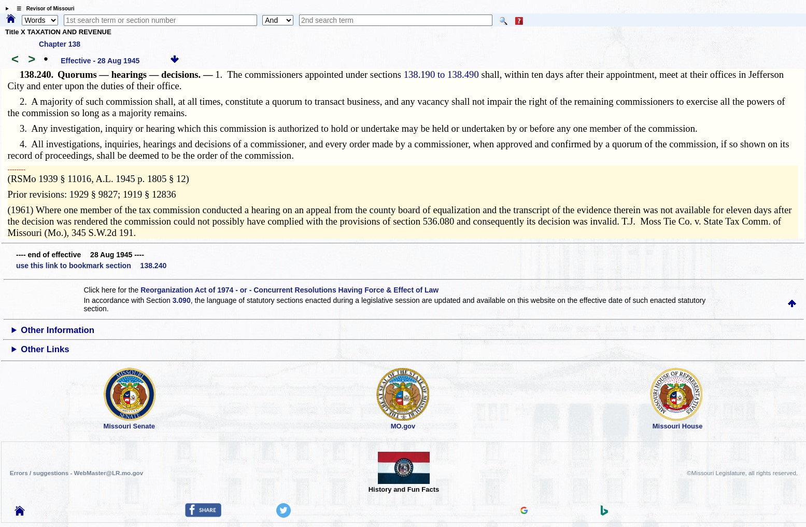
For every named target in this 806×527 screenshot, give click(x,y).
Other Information (57, 330)
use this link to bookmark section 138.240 (91, 265)
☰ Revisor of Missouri (43, 8)
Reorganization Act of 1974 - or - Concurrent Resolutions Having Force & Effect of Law (289, 290)
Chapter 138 (59, 44)
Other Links (45, 349)
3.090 (182, 300)
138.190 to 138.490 (441, 74)
